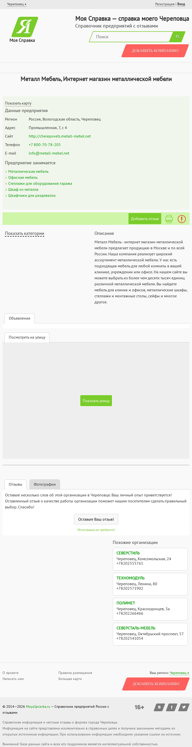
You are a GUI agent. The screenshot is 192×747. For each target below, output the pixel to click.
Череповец (178, 672)
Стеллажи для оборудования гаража (40, 183)
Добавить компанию (155, 51)
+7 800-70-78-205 (45, 144)
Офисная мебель (23, 177)
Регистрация (164, 4)
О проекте (10, 672)
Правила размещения (75, 672)
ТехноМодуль (130, 577)
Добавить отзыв (145, 218)
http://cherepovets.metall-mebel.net (60, 136)
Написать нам (13, 678)
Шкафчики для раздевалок (32, 195)
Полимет (125, 602)
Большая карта (70, 678)
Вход (181, 4)
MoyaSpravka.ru (38, 706)
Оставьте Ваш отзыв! (96, 519)
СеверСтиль (128, 552)
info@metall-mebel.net (49, 153)
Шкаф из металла (23, 189)
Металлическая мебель (28, 171)
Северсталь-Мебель (135, 627)
